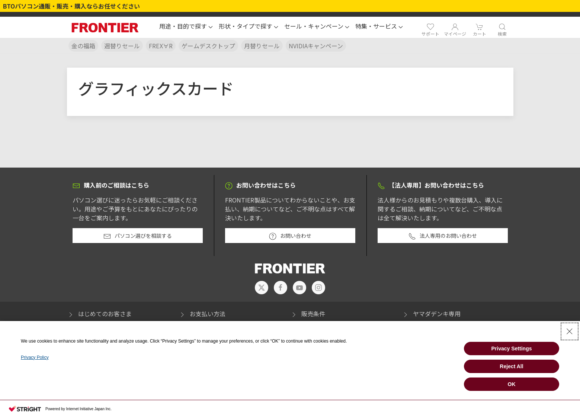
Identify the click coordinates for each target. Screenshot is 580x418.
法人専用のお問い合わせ (442, 236)
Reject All (511, 366)
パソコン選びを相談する (137, 236)
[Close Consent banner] (569, 331)
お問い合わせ (290, 236)
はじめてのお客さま (99, 313)
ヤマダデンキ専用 (431, 313)
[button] (186, 27)
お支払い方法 (202, 313)
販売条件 (307, 313)
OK (512, 384)
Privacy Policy (35, 357)
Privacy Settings (511, 348)
